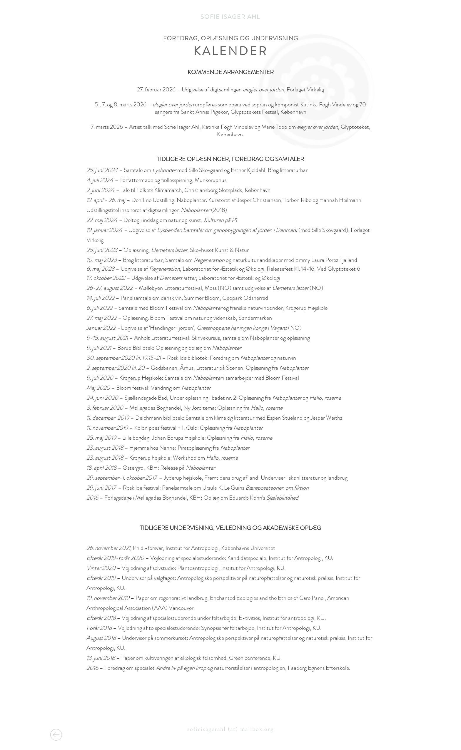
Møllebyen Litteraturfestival (170, 288)
